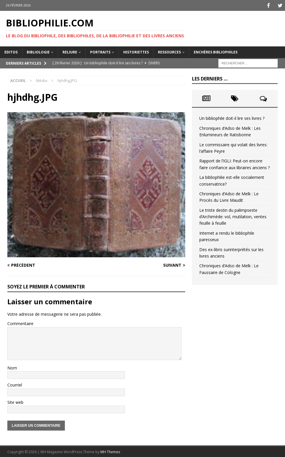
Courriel (14, 384)
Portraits (100, 51)
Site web (15, 401)
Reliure (70, 51)
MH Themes (110, 451)
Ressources (169, 51)
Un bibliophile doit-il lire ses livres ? (231, 117)
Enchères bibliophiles (215, 51)
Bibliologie (38, 51)
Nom (12, 367)
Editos (11, 51)
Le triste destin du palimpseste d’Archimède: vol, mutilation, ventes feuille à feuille (233, 216)
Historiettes (136, 51)
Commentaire (20, 323)
